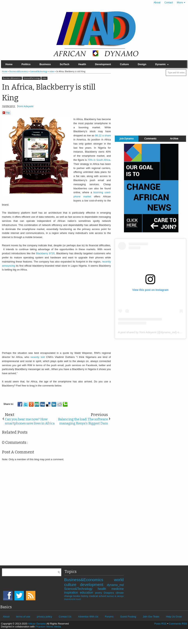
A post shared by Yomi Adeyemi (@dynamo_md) (147, 332)
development (93, 584)
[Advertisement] (150, 104)
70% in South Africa (99, 159)
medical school (98, 596)
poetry (99, 592)
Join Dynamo (126, 138)
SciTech (64, 64)
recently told (37, 357)
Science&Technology (32, 78)
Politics (25, 64)
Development (103, 64)
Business (45, 64)
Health (82, 64)
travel (78, 599)
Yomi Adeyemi (25, 106)
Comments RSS (178, 623)
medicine (117, 588)
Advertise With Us (88, 616)
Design (142, 64)
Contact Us (65, 616)
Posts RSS (160, 623)
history (85, 596)
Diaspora (110, 592)
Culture (124, 64)
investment (70, 599)
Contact (168, 2)
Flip (6, 112)
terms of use (23, 616)
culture (72, 584)
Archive (174, 138)
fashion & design (115, 596)
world (119, 579)
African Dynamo (37, 623)
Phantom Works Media (48, 626)
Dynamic (160, 64)
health (104, 588)
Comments (150, 138)
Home (8, 64)
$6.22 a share (103, 135)
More (180, 2)
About (157, 2)
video (44, 78)
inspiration (72, 592)
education (87, 592)
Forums (109, 616)
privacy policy (44, 616)
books (77, 596)
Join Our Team (151, 616)
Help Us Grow (174, 616)
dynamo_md (115, 585)
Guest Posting (128, 616)
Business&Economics (12, 78)
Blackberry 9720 (45, 253)
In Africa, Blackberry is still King (48, 92)
